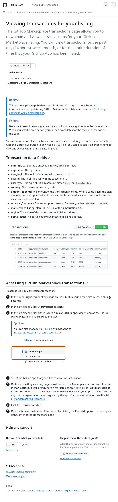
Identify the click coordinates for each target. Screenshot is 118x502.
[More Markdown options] (33, 65)
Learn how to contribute (70, 458)
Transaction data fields (28, 157)
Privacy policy (12, 450)
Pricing (58, 490)
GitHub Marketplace (26, 12)
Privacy (40, 490)
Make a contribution (75, 453)
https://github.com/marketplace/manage (37, 332)
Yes (12, 444)
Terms (31, 490)
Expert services (72, 490)
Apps (9, 12)
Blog (85, 490)
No (25, 444)
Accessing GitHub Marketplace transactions (47, 282)
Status (50, 490)
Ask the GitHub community (21, 471)
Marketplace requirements (29, 399)
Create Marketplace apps (51, 12)
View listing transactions (80, 12)
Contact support (16, 476)
